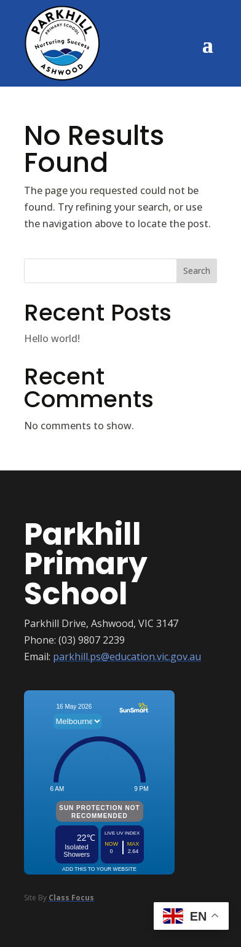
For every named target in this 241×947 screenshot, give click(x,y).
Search (196, 270)
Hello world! (52, 338)
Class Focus (71, 897)
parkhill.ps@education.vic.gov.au (127, 656)
